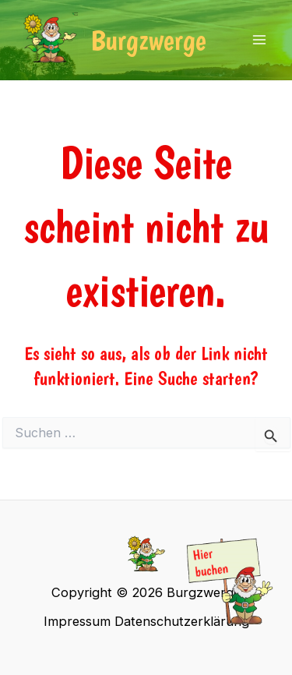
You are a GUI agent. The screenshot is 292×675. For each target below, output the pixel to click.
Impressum (77, 621)
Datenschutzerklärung (181, 621)
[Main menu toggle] (258, 40)
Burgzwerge (148, 40)
